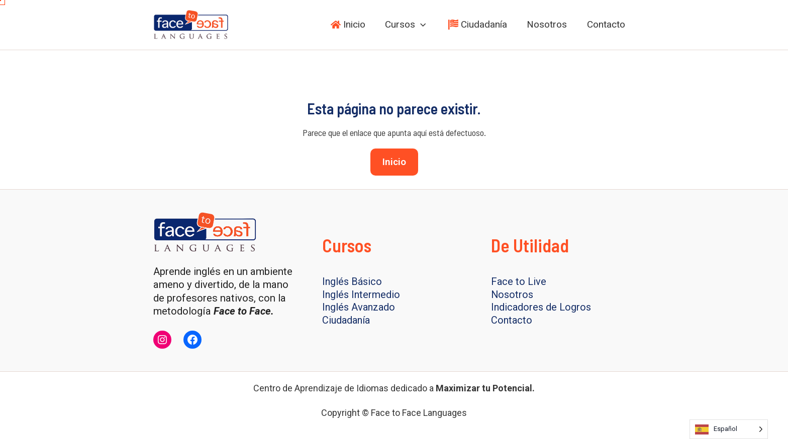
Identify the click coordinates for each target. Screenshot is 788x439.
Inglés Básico (353, 281)
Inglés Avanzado (360, 308)
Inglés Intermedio (362, 294)
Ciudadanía (347, 321)
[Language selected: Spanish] (729, 429)
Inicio (394, 162)
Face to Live (519, 281)
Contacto (512, 321)
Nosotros (513, 294)
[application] (423, 25)
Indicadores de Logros (542, 308)
